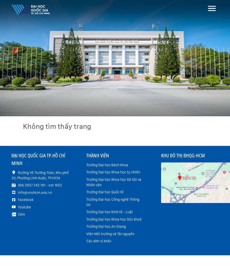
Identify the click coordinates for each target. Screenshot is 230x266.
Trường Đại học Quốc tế (105, 192)
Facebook (25, 200)
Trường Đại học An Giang (106, 226)
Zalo (21, 214)
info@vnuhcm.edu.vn (35, 193)
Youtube (24, 207)
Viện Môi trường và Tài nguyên (110, 234)
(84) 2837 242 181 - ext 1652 (40, 185)
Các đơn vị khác (98, 241)
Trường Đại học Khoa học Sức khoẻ (114, 219)
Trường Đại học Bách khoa (107, 165)
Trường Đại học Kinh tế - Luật (109, 212)
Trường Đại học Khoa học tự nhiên (113, 172)
